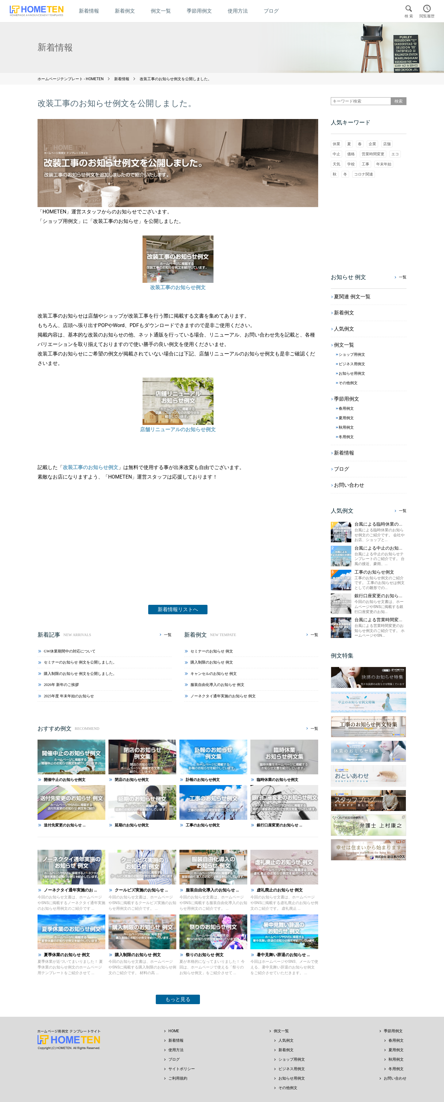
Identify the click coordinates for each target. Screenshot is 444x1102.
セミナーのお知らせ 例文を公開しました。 (80, 662)
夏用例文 (396, 1050)
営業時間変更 (373, 154)
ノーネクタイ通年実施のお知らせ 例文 (223, 696)
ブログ (174, 1059)
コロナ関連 (363, 174)
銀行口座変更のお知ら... (378, 595)
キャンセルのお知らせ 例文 (213, 673)
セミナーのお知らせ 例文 (211, 651)
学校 (351, 164)
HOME (173, 1031)
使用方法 (176, 1050)
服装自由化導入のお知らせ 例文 (217, 684)
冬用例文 (396, 1069)
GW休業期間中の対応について (70, 651)
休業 (336, 144)
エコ (395, 154)
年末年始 (383, 164)
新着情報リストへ (178, 609)
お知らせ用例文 (291, 1078)
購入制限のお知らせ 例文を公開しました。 (80, 673)
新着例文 (286, 1050)
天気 (336, 164)
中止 (336, 154)
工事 (365, 164)
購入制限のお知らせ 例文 (211, 662)
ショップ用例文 (291, 1059)
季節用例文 (393, 1031)
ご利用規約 (177, 1078)
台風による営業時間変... (378, 619)
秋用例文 (396, 1059)
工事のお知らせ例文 (374, 572)
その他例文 (287, 1088)
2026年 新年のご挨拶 (61, 684)
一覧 (168, 635)
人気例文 (286, 1040)
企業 (372, 144)
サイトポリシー (181, 1069)
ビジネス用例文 (291, 1069)
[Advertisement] (178, 535)
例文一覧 (281, 1031)
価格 (351, 154)
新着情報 (176, 1040)
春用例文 (396, 1040)
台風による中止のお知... (378, 548)
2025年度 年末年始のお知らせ (69, 696)
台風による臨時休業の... (378, 524)
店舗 (387, 144)
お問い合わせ (395, 1078)
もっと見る (177, 999)
